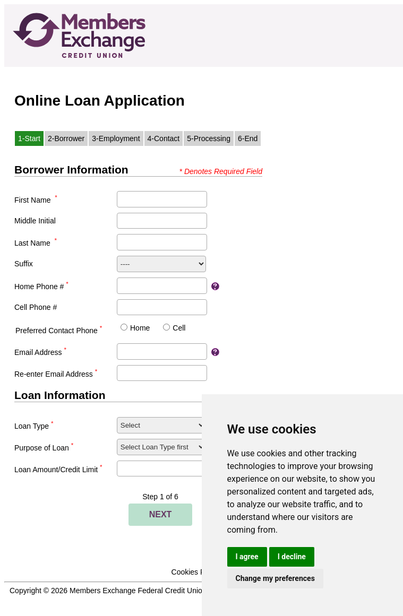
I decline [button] (292, 556)
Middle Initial (35, 220)
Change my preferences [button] (275, 578)
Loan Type (34, 426)
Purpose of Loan (43, 448)
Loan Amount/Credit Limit (58, 469)
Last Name (35, 243)
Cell (179, 328)
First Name (35, 200)
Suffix (23, 263)
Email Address (40, 352)
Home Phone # (41, 286)
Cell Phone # (35, 307)
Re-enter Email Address (55, 374)
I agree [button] (247, 556)
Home (140, 328)
